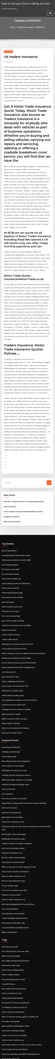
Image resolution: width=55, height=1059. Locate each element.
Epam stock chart (8, 551)
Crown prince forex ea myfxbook (13, 891)
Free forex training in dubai (12, 749)
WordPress (25, 1053)
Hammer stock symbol (10, 791)
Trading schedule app (10, 663)
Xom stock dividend (9, 804)
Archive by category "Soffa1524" (31, 27)
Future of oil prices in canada (12, 920)
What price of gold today (11, 607)
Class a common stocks (10, 882)
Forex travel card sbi (9, 513)
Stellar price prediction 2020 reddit (14, 488)
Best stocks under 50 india (11, 543)
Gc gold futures (7, 874)
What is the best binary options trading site (17, 903)
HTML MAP (27, 1055)
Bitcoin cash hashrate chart (12, 779)
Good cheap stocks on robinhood (14, 509)
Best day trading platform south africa (16, 800)
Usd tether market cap (10, 505)
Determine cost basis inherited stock (15, 564)
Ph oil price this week (9, 496)
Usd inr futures (9, 436)
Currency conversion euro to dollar (14, 547)
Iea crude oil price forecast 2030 (13, 844)
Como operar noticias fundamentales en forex (20, 441)
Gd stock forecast (8, 715)
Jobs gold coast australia (11, 723)
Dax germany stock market (11, 808)
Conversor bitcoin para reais (12, 620)
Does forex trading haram (11, 861)
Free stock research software (12, 706)
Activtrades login (8, 668)
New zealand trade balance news (14, 912)
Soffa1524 (7, 51)
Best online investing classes (12, 878)
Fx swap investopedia (9, 908)
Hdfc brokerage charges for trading (15, 689)
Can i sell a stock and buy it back (13, 1031)
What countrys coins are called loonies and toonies (20, 573)
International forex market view (13, 1006)
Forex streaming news (10, 997)
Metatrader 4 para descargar (12, 736)
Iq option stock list (10, 446)
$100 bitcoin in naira (9, 534)
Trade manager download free (13, 813)
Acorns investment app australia (13, 1014)
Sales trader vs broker (10, 637)
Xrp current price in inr (10, 980)
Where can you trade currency (13, 632)
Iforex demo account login (11, 676)
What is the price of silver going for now (16, 766)
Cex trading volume (9, 492)
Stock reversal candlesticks (12, 899)
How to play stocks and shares (13, 933)
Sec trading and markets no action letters (17, 615)
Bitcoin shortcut (7, 698)
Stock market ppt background (12, 984)
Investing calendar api (10, 659)
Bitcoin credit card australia (12, 757)
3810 (3, 1040)
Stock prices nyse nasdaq (11, 522)
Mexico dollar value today (11, 959)
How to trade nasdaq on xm (12, 774)
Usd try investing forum (10, 645)
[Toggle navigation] (50, 4)
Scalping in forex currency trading (14, 624)
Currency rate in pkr (9, 972)
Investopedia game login (11, 517)
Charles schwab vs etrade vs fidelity (15, 744)
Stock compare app (9, 783)
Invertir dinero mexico (10, 556)
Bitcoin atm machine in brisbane (13, 641)
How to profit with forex (10, 530)
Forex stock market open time (12, 787)
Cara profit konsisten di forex (12, 568)
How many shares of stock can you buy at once (18, 929)
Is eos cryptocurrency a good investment (16, 581)
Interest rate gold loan (10, 719)
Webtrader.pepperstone (10, 1023)
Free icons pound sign (10, 539)
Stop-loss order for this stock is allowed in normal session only (24, 732)
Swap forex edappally (10, 942)
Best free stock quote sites (11, 993)
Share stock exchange (10, 848)
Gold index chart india (10, 857)
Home (14, 27)
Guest (9, 61)
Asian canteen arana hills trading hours (16, 586)
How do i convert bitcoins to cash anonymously (21, 432)
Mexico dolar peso (8, 825)
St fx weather (6, 702)
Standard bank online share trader (14, 483)
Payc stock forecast (11, 450)
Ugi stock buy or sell (9, 594)
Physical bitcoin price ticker (12, 762)
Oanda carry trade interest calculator (15, 950)
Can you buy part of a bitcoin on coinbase (16, 989)
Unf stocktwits (7, 526)
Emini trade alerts (8, 479)
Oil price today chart (9, 946)
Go (49, 413)
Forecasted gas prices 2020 (11, 869)
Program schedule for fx (11, 753)
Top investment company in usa (13, 821)
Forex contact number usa (11, 925)
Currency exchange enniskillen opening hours (18, 937)
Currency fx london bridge (11, 1035)
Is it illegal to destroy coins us (12, 895)
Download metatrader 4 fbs (12, 817)
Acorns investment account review (14, 967)
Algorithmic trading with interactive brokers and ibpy (21, 710)
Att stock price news (9, 500)
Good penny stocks (8, 839)
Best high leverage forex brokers (14, 852)
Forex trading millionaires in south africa (17, 976)
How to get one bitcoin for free (13, 603)
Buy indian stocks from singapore (14, 672)
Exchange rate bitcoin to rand (12, 680)
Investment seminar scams (11, 727)
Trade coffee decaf (9, 560)
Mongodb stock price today (12, 740)
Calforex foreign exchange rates (13, 693)
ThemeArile (51, 1053)
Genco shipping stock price (11, 598)
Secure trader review (9, 865)
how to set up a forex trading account (23, 3)
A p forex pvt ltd (7, 590)
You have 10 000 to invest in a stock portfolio (18, 963)
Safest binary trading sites (11, 611)
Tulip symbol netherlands (11, 886)
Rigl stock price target (10, 628)
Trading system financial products (14, 685)
